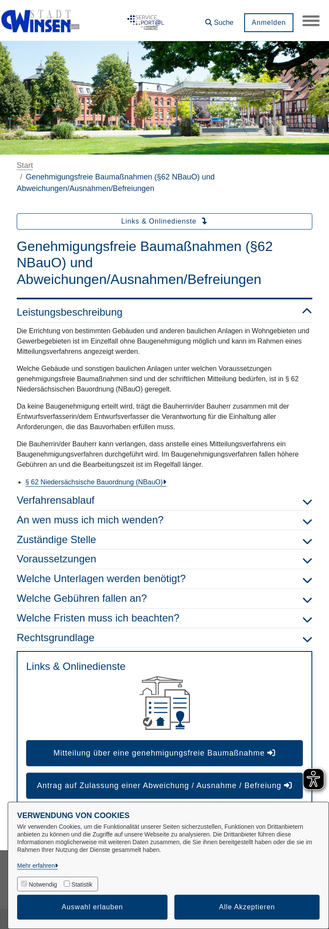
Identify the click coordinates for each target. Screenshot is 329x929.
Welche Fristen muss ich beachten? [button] (164, 618)
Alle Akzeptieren (247, 907)
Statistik (82, 884)
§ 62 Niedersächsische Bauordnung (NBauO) (94, 482)
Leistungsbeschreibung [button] (164, 312)
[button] (219, 19)
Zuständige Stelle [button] (164, 540)
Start (25, 165)
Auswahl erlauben (92, 907)
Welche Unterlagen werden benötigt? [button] (164, 579)
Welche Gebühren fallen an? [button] (164, 598)
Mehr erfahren (36, 865)
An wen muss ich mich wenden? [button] (164, 520)
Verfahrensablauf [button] (164, 500)
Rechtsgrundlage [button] (164, 638)
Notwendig (43, 884)
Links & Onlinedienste (164, 221)
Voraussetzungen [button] (164, 559)
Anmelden (268, 22)
